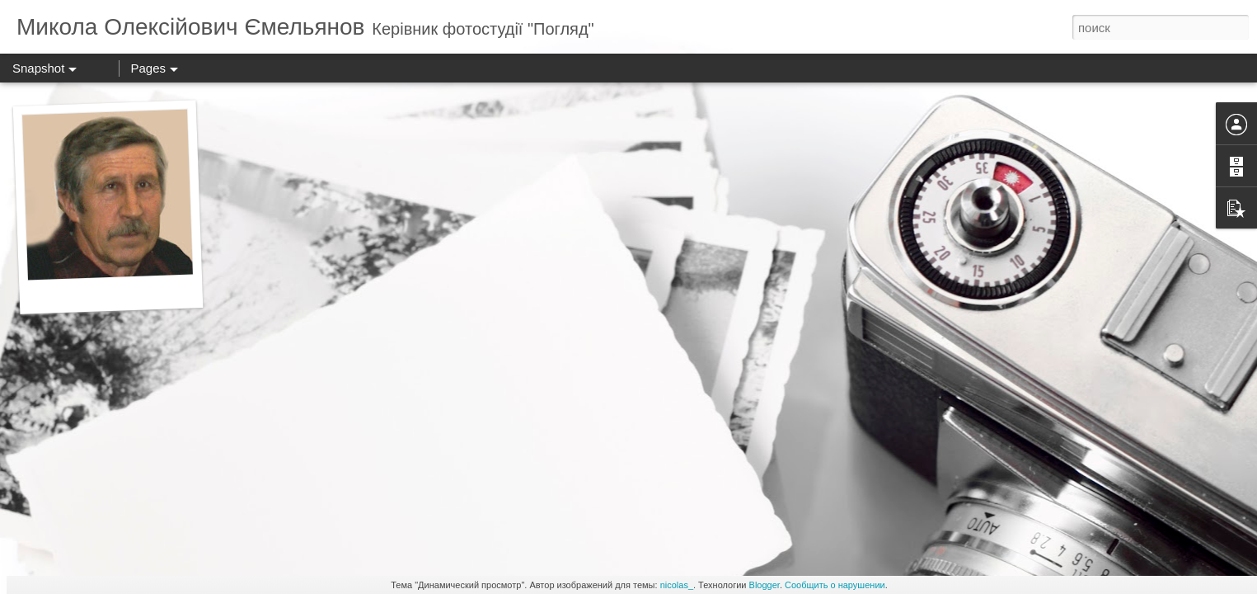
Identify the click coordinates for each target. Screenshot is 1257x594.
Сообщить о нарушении (835, 585)
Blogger (764, 585)
